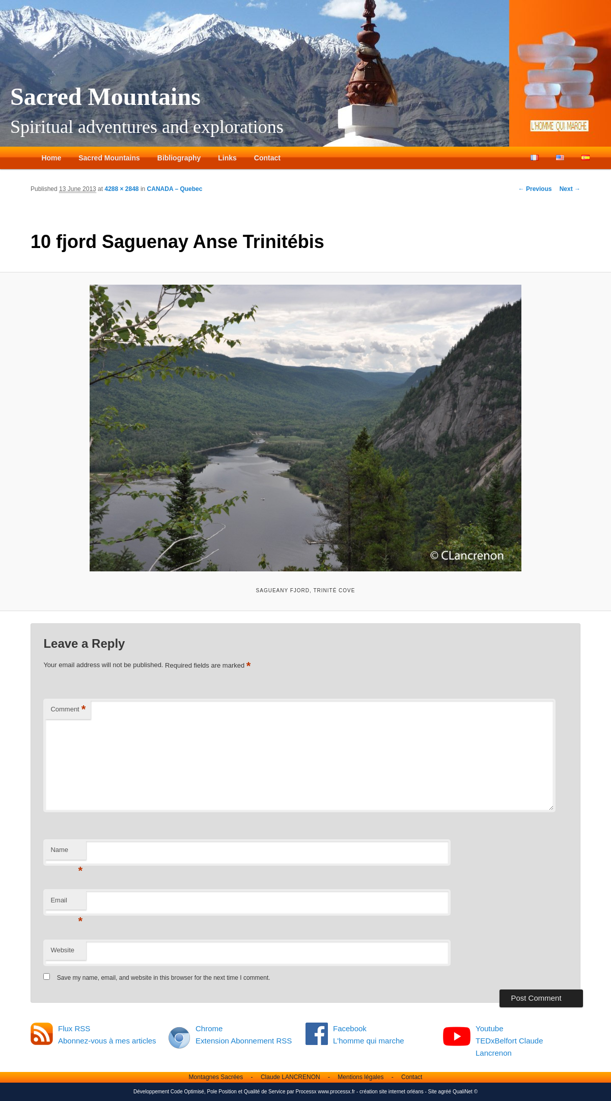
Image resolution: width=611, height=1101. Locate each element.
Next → (570, 188)
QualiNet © (465, 1091)
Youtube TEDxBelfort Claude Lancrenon (509, 1041)
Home (51, 158)
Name (66, 853)
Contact (267, 158)
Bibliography (179, 158)
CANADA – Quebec (175, 188)
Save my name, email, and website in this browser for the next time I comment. (163, 977)
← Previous (535, 188)
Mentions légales (360, 1077)
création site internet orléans (391, 1091)
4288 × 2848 (121, 188)
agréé (445, 1091)
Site (432, 1091)
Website (62, 950)
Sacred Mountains (105, 96)
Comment (68, 709)
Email (66, 903)
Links (227, 158)
